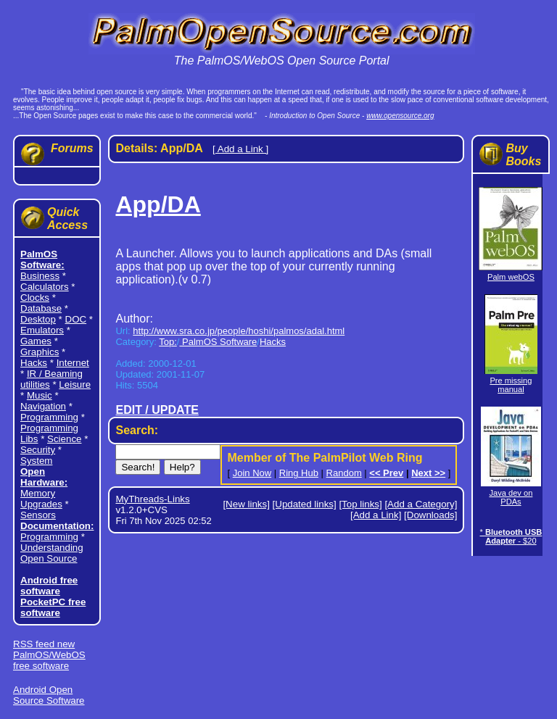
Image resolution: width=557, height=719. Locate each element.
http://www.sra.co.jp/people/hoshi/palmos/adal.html (238, 330)
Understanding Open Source (51, 553)
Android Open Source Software (49, 695)
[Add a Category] (420, 504)
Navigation (43, 406)
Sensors (38, 515)
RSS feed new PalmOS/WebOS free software (49, 655)
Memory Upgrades (41, 499)
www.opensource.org (400, 116)
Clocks (34, 297)
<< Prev (386, 472)
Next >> (428, 472)
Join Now (252, 472)
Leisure (75, 384)
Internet (73, 362)
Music (39, 395)
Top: (168, 341)
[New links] (246, 504)
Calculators (44, 286)
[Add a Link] (375, 515)
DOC (76, 319)
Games (35, 341)
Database (41, 308)
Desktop (38, 319)
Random (344, 472)
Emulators (42, 330)
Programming (49, 417)
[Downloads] (430, 515)
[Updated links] (305, 504)
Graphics (39, 351)
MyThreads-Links (152, 499)
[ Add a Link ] (240, 149)
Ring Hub (298, 472)
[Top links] (360, 504)
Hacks (33, 362)
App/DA (157, 204)
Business (39, 275)
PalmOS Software (218, 341)
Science (64, 438)
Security (37, 449)
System (36, 460)
